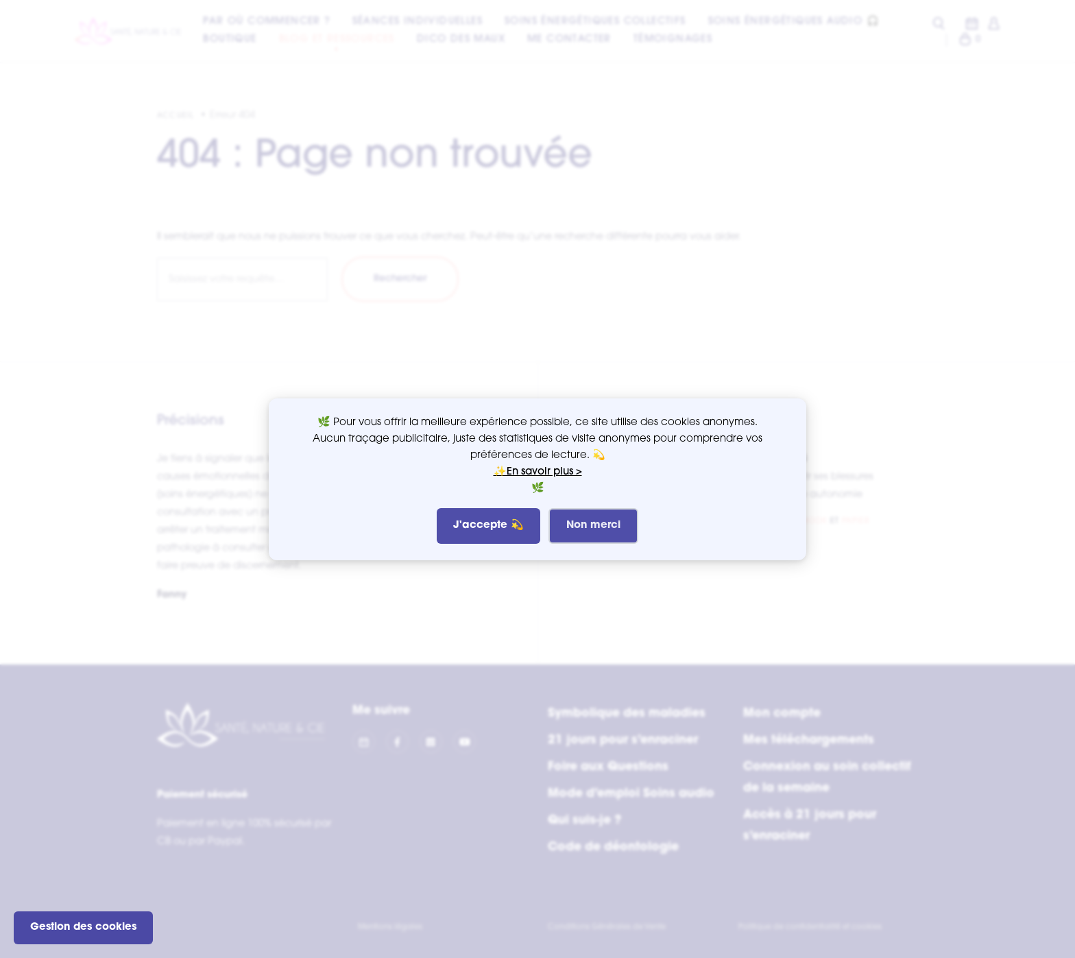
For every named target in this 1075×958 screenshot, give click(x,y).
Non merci (593, 525)
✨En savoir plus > (538, 472)
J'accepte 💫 (488, 525)
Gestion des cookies (83, 927)
